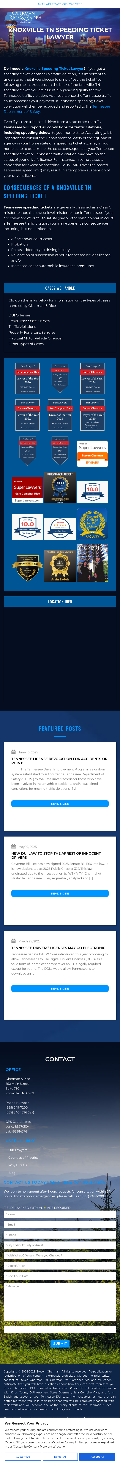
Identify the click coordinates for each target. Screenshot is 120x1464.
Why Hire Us (17, 1184)
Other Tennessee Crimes (29, 321)
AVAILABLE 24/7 (60, 4)
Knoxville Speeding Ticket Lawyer (54, 69)
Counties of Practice (23, 1176)
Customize (23, 1456)
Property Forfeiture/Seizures (32, 332)
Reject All (60, 1456)
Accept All (97, 1456)
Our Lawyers (17, 1168)
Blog (11, 1191)
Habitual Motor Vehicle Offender (36, 338)
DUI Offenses (20, 315)
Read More (60, 822)
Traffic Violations (22, 327)
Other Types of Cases (26, 344)
